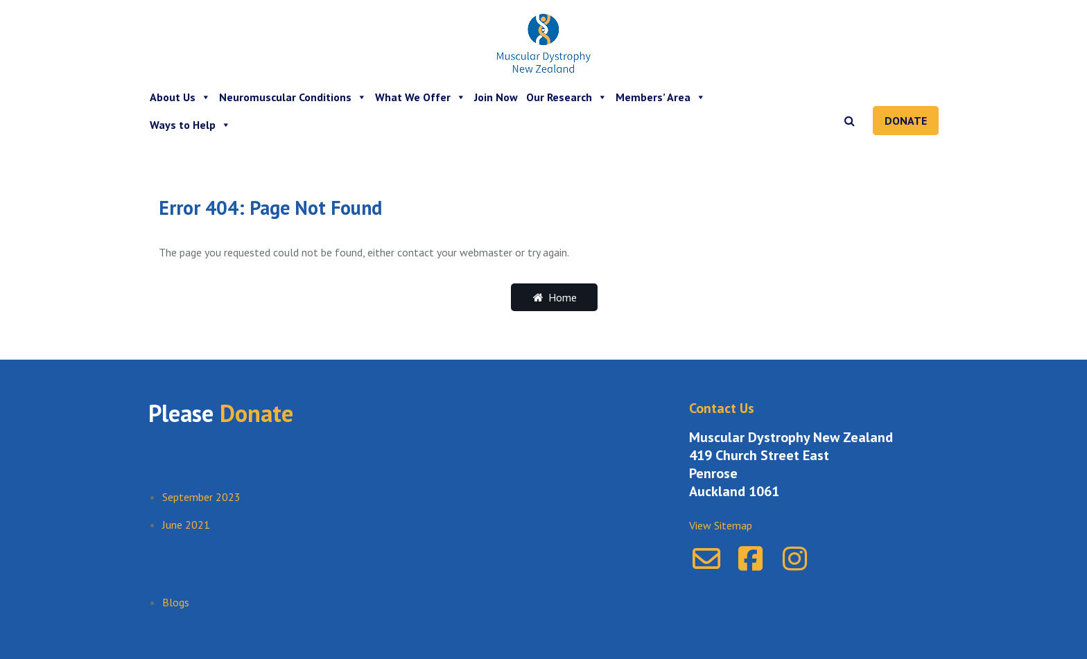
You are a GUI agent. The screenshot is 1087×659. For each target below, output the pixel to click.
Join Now (496, 97)
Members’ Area (661, 97)
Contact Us (721, 408)
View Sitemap (720, 525)
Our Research (566, 97)
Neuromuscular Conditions (293, 97)
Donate (906, 121)
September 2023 (201, 497)
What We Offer (420, 97)
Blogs (175, 602)
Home (554, 297)
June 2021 (186, 524)
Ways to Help (190, 125)
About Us (180, 97)
